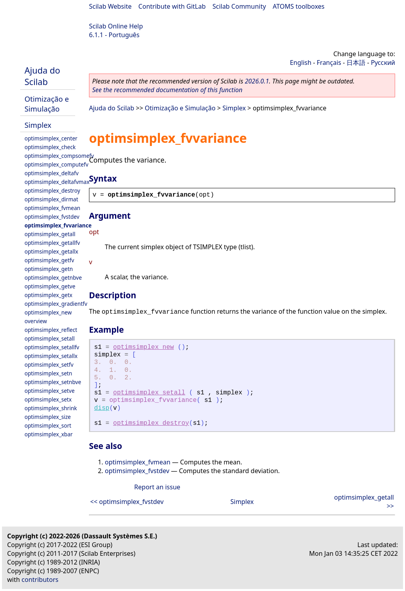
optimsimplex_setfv (49, 364)
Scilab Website (110, 6)
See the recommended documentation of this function (167, 89)
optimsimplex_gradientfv (56, 303)
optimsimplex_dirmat (51, 199)
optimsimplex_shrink (51, 408)
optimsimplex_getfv (49, 260)
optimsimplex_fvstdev (52, 216)
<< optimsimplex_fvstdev (127, 501)
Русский (383, 62)
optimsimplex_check (50, 147)
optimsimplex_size (48, 417)
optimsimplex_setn (48, 373)
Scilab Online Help (116, 26)
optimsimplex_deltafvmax (57, 182)
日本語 (355, 62)
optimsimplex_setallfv (52, 347)
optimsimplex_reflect (51, 329)
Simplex (38, 125)
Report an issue (157, 487)
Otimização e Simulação (47, 104)
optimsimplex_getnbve (53, 277)
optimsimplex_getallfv (52, 242)
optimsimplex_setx (48, 399)
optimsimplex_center (51, 138)
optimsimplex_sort (48, 425)
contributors (40, 579)
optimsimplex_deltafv (52, 173)
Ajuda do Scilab (42, 75)
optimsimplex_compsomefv (59, 155)
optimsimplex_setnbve (53, 382)
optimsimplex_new (48, 312)
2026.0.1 (257, 81)
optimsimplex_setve (50, 390)
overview (36, 321)
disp (101, 408)
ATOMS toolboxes (299, 6)
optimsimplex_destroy (52, 190)
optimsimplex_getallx (51, 251)
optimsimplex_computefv (56, 164)
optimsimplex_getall (50, 234)
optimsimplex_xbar (49, 434)
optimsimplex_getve (50, 286)
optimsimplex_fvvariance (58, 225)
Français (329, 62)
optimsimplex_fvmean (52, 208)
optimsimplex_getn (49, 269)
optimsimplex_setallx (51, 356)
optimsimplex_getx (48, 295)
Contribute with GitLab (172, 6)
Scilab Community (239, 6)
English (300, 62)
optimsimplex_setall (50, 338)
